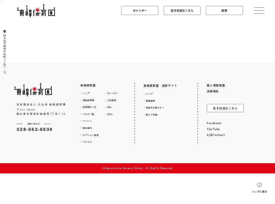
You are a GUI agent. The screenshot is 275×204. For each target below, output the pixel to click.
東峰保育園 (88, 85)
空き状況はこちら (225, 108)
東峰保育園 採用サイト (160, 85)
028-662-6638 (35, 129)
